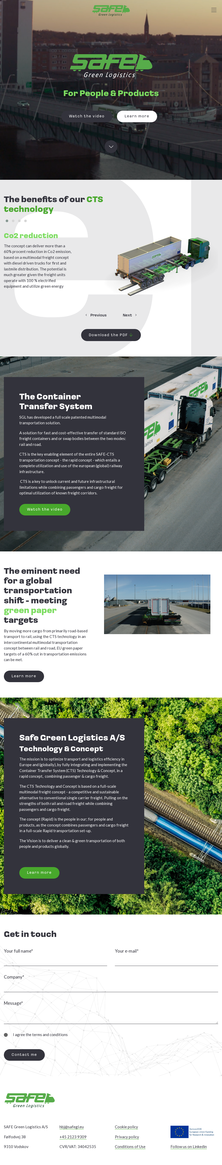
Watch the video (87, 116)
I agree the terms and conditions (37, 1034)
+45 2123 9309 (73, 1136)
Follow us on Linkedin (188, 1146)
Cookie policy (126, 1126)
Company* (14, 977)
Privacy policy (127, 1136)
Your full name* (18, 951)
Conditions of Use (130, 1146)
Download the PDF (111, 335)
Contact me (24, 1055)
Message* (13, 1003)
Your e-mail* (127, 951)
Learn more (137, 116)
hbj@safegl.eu (71, 1126)
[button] (7, 220)
